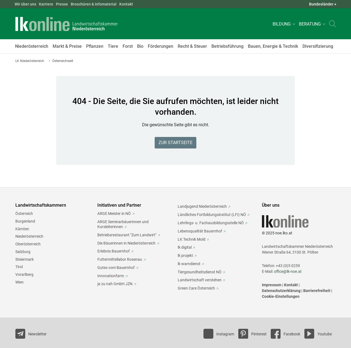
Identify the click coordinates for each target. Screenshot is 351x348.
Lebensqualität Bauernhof (200, 231)
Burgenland (25, 221)
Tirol (19, 267)
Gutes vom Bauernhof (116, 267)
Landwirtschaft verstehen (200, 280)
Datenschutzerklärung (281, 290)
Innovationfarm (110, 276)
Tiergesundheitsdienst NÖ (200, 272)
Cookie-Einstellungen (280, 296)
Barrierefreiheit (316, 290)
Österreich (24, 213)
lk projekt (185, 255)
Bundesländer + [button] (322, 4)
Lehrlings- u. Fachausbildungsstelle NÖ (211, 223)
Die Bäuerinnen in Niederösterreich (126, 243)
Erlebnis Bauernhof (113, 251)
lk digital (185, 247)
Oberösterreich (28, 244)
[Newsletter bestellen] (31, 334)
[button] (283, 23)
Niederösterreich (29, 236)
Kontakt (126, 4)
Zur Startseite (175, 142)
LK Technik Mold (191, 239)
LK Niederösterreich (29, 61)
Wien (19, 282)
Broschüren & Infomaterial (94, 4)
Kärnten (22, 229)
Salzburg (22, 251)
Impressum (271, 285)
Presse (62, 4)
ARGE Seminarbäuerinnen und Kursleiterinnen (123, 224)
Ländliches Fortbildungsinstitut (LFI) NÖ (212, 214)
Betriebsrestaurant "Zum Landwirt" (126, 235)
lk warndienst (189, 264)
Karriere (46, 4)
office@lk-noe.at (288, 271)
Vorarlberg (24, 274)
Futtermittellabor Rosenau (119, 259)
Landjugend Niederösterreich (202, 206)
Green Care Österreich (196, 288)
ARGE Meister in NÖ (114, 213)
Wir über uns (25, 4)
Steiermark (24, 259)
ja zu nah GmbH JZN (114, 284)
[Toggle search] (332, 23)
